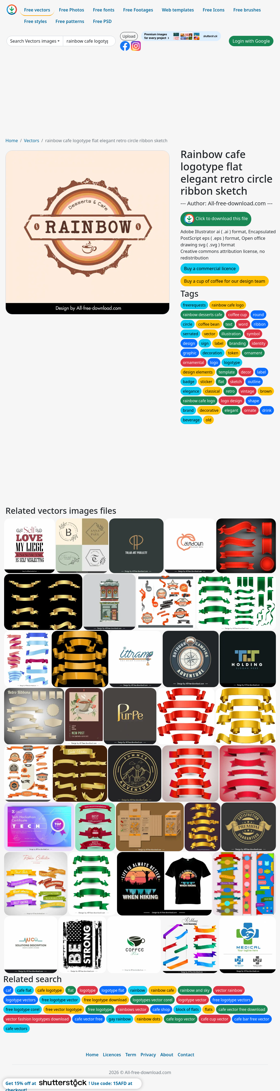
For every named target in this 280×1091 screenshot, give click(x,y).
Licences (112, 1055)
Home (11, 141)
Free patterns (70, 21)
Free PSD (102, 21)
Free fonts (104, 10)
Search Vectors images (33, 41)
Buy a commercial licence (210, 269)
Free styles (35, 21)
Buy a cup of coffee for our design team (224, 281)
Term (130, 1055)
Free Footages (138, 10)
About (166, 1055)
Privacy (148, 1055)
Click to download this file (216, 219)
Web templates (178, 10)
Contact (186, 1055)
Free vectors (37, 10)
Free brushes (247, 10)
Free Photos (71, 10)
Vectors (31, 141)
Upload (128, 36)
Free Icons (213, 10)
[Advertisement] (140, 96)
